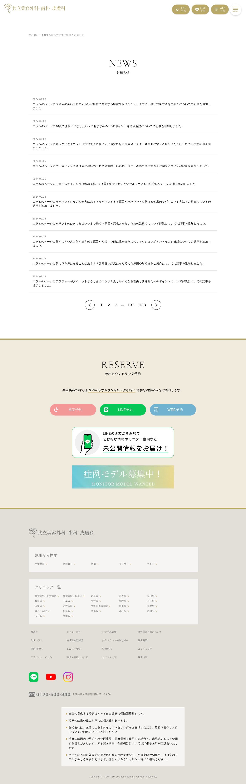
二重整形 (39, 564)
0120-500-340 (53, 694)
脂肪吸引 (67, 564)
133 (142, 305)
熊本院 (66, 616)
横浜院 (38, 601)
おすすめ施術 (109, 632)
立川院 (150, 596)
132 (131, 305)
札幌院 (122, 601)
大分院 (38, 616)
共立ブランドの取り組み (115, 640)
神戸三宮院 (41, 611)
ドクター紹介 (73, 632)
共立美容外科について (150, 632)
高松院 (122, 611)
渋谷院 (122, 596)
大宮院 (94, 601)
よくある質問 (145, 649)
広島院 (66, 611)
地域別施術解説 (74, 640)
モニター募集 (73, 649)
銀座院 (94, 596)
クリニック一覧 (48, 587)
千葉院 (66, 601)
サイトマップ (109, 657)
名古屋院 (67, 606)
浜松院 (38, 606)
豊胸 (93, 564)
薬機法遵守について (77, 657)
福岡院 (150, 611)
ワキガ (150, 564)
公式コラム (37, 640)
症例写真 (142, 640)
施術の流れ (37, 649)
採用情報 (142, 657)
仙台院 (150, 601)
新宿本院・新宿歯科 (45, 596)
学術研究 (107, 649)
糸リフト (124, 564)
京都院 (150, 606)
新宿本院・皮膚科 (72, 596)
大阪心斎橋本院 (99, 606)
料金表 (34, 632)
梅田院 (122, 606)
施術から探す (46, 555)
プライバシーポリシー (42, 657)
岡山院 (94, 611)
